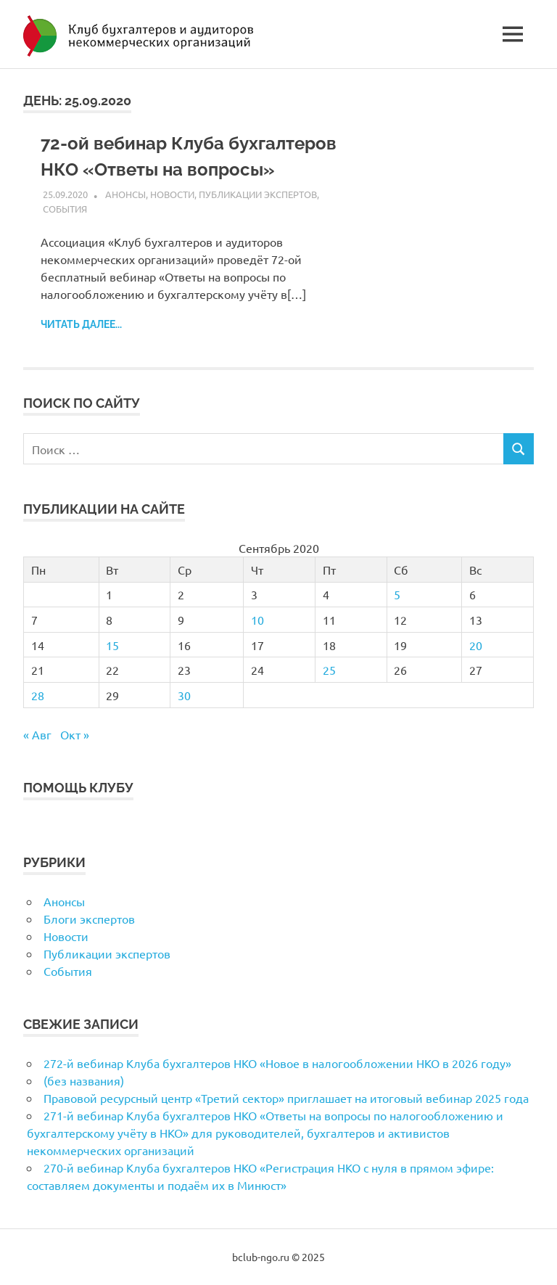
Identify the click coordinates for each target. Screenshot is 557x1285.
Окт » (74, 734)
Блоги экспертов (89, 918)
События (65, 208)
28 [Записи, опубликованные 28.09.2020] (37, 695)
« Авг (37, 734)
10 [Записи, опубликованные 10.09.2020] (257, 619)
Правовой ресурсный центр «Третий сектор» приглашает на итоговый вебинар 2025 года (286, 1098)
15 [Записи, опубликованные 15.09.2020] (112, 645)
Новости (172, 194)
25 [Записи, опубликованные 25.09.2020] (329, 669)
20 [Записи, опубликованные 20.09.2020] (475, 645)
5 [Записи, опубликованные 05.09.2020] (397, 594)
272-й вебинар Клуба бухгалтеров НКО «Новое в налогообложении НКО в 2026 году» (277, 1063)
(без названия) (84, 1080)
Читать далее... (81, 324)
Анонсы (125, 194)
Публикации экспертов (258, 194)
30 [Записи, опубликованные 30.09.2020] (184, 695)
